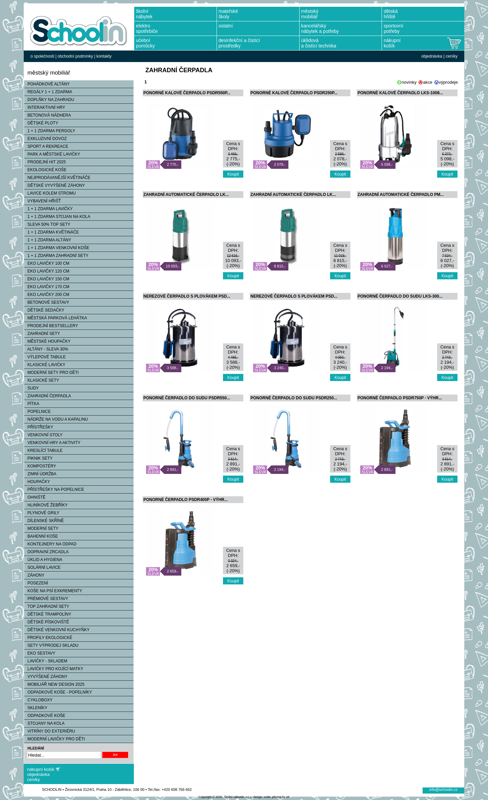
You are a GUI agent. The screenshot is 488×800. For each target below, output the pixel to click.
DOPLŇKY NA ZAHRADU (49, 99)
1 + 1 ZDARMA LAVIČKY (48, 208)
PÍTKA (31, 403)
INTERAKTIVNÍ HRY (44, 107)
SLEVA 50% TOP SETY (47, 224)
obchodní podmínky (75, 56)
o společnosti (42, 56)
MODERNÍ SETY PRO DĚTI (51, 372)
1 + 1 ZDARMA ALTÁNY (47, 240)
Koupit (233, 174)
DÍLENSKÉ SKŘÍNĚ (44, 520)
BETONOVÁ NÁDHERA (47, 115)
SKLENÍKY (35, 707)
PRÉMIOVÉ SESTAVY (46, 598)
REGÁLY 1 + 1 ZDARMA (48, 91)
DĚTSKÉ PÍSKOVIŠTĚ (46, 622)
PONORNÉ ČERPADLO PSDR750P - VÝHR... (400, 398)
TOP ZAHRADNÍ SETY (46, 606)
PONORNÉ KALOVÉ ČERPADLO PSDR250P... (294, 93)
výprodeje (448, 82)
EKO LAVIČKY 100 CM (46, 263)
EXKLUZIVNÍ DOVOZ (45, 138)
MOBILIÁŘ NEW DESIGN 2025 (54, 684)
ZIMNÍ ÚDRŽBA (40, 474)
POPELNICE (37, 411)
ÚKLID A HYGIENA (43, 559)
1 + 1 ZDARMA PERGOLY (49, 130)
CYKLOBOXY (38, 700)
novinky (409, 82)
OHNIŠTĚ (34, 497)
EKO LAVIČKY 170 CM (46, 286)
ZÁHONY (34, 575)
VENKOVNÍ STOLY (43, 435)
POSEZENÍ (36, 583)
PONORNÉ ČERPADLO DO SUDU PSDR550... (186, 398)
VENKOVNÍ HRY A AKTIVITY (52, 442)
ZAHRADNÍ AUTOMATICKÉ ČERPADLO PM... (401, 194)
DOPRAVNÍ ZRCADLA (46, 551)
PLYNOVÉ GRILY (41, 513)
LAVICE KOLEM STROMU (50, 193)
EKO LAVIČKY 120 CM (46, 271)
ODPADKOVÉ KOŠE (44, 715)
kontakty (103, 56)
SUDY (31, 388)
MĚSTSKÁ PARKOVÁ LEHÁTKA (55, 318)
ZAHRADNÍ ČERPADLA (47, 396)
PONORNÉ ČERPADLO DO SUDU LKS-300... (400, 296)
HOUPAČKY (37, 481)
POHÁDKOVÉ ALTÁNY (46, 84)
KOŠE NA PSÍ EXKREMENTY (53, 590)
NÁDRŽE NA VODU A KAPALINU (56, 419)
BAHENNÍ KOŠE (41, 536)
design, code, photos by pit (271, 797)
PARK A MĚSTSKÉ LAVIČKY (52, 154)
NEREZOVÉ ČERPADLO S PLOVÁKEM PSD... (186, 296)
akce (427, 82)
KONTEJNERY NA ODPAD (50, 544)
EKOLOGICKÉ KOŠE (45, 169)
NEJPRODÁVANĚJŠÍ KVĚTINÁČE (57, 177)
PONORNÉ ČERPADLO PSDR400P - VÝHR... (185, 499)
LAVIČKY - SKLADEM (45, 661)
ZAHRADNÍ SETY (42, 333)
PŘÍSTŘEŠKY (38, 427)
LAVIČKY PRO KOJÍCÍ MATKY (53, 668)
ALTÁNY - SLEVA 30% (46, 349)
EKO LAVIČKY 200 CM (46, 294)
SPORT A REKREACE (46, 146)
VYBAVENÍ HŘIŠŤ (42, 201)
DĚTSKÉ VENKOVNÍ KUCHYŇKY (56, 629)
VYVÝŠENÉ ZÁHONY (45, 676)
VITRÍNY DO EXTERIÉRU (49, 731)
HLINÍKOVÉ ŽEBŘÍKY (46, 505)
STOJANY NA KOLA (44, 723)
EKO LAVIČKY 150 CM (46, 279)
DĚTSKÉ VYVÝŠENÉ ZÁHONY (54, 185)
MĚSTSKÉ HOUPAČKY (47, 341)
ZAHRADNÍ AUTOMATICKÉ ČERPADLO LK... (186, 194)
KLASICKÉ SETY (41, 380)
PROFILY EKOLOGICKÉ (48, 637)
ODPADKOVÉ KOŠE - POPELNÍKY (58, 692)
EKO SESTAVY (39, 653)
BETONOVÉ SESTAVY (46, 302)
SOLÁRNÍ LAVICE (42, 567)
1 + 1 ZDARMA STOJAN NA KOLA (57, 216)
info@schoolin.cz (443, 789)
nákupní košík (40, 769)
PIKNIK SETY (38, 458)
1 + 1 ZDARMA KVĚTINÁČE (51, 232)
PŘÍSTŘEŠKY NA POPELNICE (54, 489)
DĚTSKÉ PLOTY (41, 123)
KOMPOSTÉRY (40, 466)
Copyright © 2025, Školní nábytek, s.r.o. (225, 797)
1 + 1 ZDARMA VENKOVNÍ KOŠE (56, 247)
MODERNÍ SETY (41, 528)
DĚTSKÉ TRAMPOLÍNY (47, 614)
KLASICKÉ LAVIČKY (44, 364)
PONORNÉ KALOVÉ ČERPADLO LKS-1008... (400, 93)
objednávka (431, 56)
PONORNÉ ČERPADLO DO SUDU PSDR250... (293, 398)
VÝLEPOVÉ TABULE (45, 357)
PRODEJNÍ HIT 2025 (45, 162)
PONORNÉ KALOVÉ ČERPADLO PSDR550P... (186, 93)
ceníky (452, 56)
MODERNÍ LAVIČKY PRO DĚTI (54, 739)
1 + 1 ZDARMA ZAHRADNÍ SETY (56, 255)
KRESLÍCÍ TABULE (43, 450)
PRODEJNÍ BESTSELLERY (51, 325)
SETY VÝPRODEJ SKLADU (51, 645)
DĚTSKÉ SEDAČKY (44, 310)
